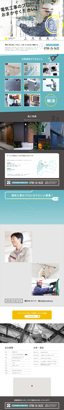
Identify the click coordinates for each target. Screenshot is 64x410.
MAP (26, 354)
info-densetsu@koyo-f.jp (17, 358)
